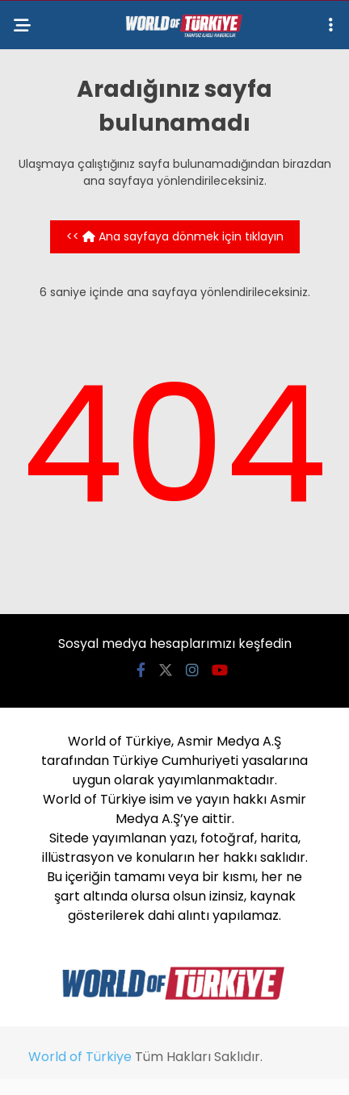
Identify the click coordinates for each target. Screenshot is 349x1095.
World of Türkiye (80, 1056)
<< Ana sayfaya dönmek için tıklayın (175, 236)
